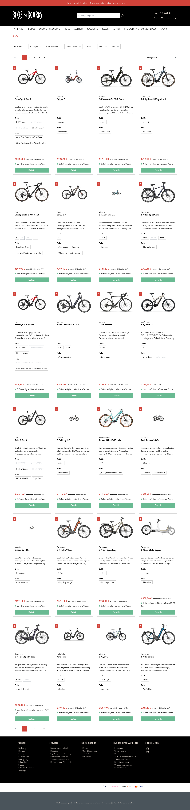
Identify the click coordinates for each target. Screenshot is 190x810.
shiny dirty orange (65, 582)
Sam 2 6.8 (61, 214)
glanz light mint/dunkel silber (111, 472)
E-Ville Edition (147, 656)
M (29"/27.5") (37, 463)
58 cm (60, 572)
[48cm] (145, 238)
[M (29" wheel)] (36, 122)
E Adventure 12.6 (22, 550)
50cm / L (146, 463)
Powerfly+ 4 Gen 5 (23, 99)
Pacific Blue (147, 689)
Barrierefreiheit (120, 767)
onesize (61, 122)
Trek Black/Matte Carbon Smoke (28, 253)
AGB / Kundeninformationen (125, 756)
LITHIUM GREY (22, 478)
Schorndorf (22, 762)
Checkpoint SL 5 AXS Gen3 (27, 214)
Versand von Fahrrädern (59, 759)
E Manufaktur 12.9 (107, 214)
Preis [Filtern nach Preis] (115, 46)
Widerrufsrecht (120, 751)
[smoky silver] (105, 689)
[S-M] (68, 347)
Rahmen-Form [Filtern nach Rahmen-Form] (73, 46)
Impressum (118, 748)
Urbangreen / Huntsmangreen (69, 253)
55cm (60, 679)
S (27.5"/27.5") (22, 468)
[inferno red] (62, 131)
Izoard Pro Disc (105, 324)
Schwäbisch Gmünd (26, 767)
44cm (102, 572)
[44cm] (103, 573)
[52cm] (18, 680)
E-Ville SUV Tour (64, 550)
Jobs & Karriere (88, 753)
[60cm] (153, 238)
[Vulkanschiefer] (159, 473)
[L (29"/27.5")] (21, 463)
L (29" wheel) (21, 122)
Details (31, 170)
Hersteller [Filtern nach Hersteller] (19, 46)
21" (101, 463)
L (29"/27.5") (22, 463)
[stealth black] (105, 357)
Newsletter (86, 756)
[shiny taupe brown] (107, 582)
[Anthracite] (146, 131)
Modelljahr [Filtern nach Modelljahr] (36, 46)
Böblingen (22, 751)
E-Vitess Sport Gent (150, 214)
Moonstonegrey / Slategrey (68, 247)
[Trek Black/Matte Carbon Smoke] (29, 253)
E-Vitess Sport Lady (107, 550)
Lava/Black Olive (22, 247)
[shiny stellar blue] (149, 247)
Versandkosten (95, 802)
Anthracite (147, 131)
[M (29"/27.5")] (36, 463)
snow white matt (22, 582)
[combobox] (98, 15)
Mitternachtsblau (64, 356)
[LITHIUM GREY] (23, 478)
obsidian (61, 689)
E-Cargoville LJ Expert (151, 550)
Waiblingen (22, 770)
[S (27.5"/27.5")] (22, 469)
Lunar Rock (147, 356)
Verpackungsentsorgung (123, 765)
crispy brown (63, 472)
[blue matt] (104, 247)
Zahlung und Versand (122, 759)
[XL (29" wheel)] (38, 128)
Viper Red (37, 478)
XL (36, 237)
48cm (145, 237)
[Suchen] (122, 15)
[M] (22, 238)
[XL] (35, 238)
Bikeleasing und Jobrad (59, 748)
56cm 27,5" (20, 572)
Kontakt (85, 748)
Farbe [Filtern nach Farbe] (103, 46)
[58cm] (103, 238)
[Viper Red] (37, 478)
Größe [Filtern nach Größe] (90, 46)
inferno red (62, 131)
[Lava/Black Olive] (23, 247)
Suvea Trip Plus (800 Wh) (68, 324)
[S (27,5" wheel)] (22, 128)
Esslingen (21, 753)
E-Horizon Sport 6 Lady (25, 656)
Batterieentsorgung (121, 762)
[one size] (145, 573)
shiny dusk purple (22, 689)
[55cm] (60, 680)
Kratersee (146, 472)
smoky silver (105, 689)
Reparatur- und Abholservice (61, 762)
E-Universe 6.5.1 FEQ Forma (111, 99)
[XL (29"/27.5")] (38, 469)
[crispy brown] (63, 473)
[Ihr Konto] (156, 13)
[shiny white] (147, 582)
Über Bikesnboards (89, 751)
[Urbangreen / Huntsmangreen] (70, 253)
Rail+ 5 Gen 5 (21, 440)
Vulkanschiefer (159, 472)
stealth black (105, 356)
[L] (143, 122)
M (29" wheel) (37, 122)
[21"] (101, 463)
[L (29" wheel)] (21, 122)
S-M (68, 347)
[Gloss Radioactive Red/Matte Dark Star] (31, 143)
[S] (148, 122)
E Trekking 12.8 (63, 440)
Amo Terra (61, 656)
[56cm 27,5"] (21, 573)
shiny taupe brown (107, 582)
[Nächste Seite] (39, 57)
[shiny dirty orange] (65, 582)
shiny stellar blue (149, 247)
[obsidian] (61, 689)
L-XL (60, 347)
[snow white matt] (22, 582)
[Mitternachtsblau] (65, 357)
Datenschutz (119, 753)
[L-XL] (60, 347)
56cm (102, 122)
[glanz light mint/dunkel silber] (111, 473)
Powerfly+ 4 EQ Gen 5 (24, 324)
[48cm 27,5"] (105, 680)
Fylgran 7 (61, 99)
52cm (18, 679)
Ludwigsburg (23, 759)
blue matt (104, 247)
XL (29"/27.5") (38, 469)
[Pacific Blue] (147, 689)
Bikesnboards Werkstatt (59, 756)
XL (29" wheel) (38, 127)
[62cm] (102, 347)
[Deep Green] (105, 131)
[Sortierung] (161, 57)
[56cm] (103, 122)
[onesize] (61, 122)
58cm (102, 237)
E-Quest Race (147, 324)
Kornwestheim (23, 756)
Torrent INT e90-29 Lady (110, 440)
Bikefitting (54, 751)
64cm (162, 237)
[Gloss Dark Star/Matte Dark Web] (29, 137)
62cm (102, 347)
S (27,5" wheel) (23, 128)
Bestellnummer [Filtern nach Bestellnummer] (53, 46)
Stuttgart (21, 765)
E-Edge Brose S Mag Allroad (153, 99)
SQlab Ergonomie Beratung (60, 753)
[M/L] (29, 238)
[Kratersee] (146, 473)
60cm (154, 238)
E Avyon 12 (103, 656)
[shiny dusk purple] (23, 689)
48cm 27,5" (105, 679)
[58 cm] (61, 573)
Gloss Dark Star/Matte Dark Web (29, 137)
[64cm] (162, 238)
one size (146, 572)
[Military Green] (161, 357)
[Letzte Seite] (44, 57)
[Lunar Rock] (147, 357)
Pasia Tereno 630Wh (150, 440)
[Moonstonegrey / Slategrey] (68, 247)
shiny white (147, 582)
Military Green (162, 357)
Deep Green (105, 131)
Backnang (22, 748)
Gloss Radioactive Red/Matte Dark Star (31, 143)
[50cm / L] (146, 463)
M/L (29, 238)
